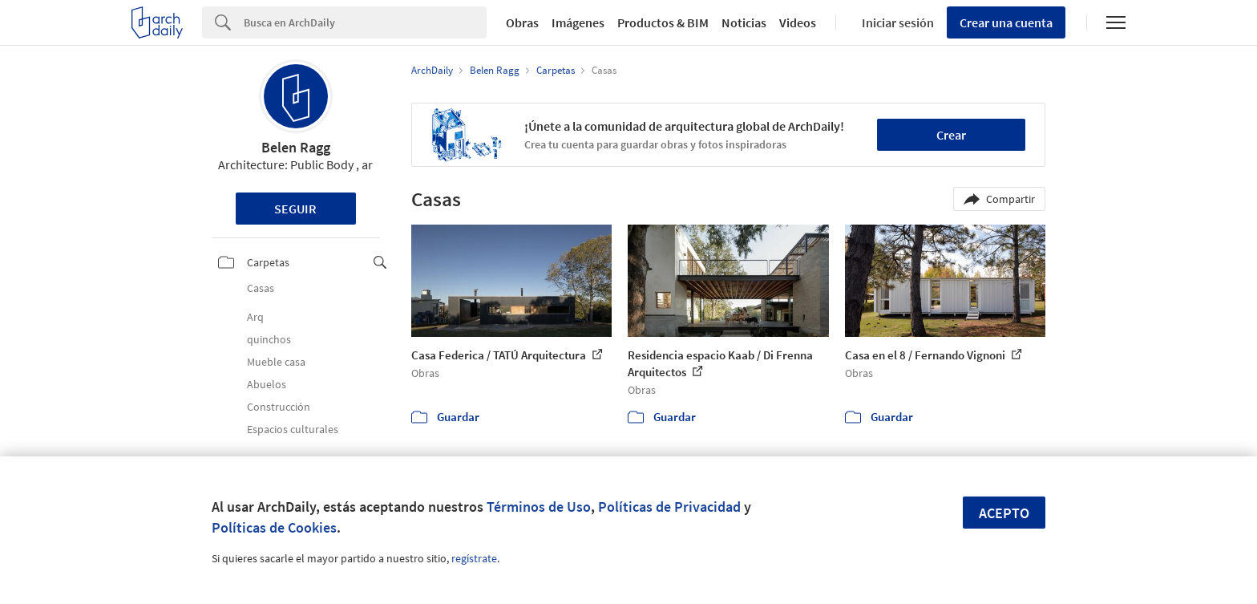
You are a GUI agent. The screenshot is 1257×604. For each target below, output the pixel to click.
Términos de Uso (539, 506)
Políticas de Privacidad (669, 506)
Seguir (295, 209)
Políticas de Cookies (274, 527)
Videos (797, 22)
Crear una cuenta (1006, 22)
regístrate (474, 558)
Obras (522, 22)
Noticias (743, 22)
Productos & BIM (663, 22)
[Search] (365, 22)
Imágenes (578, 22)
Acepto (1004, 513)
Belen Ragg (295, 147)
